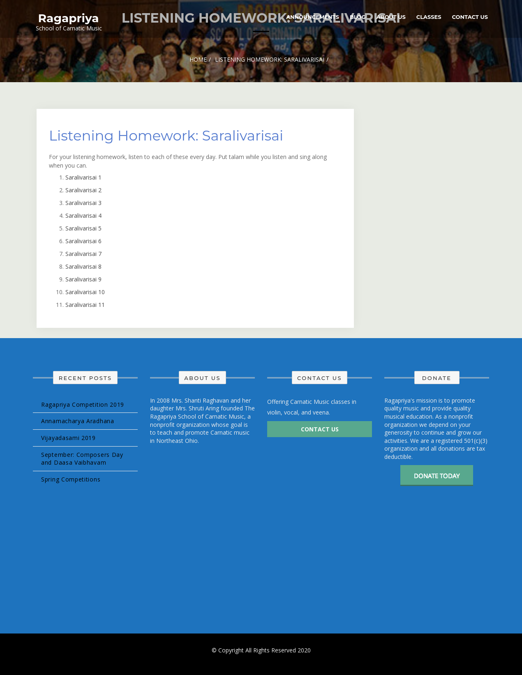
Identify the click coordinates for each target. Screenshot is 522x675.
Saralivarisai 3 (83, 203)
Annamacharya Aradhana (77, 421)
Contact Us (470, 17)
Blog (358, 17)
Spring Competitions (70, 479)
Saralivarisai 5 (83, 228)
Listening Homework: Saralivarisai (166, 135)
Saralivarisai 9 (83, 279)
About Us (391, 17)
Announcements (312, 17)
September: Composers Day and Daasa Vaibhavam (82, 459)
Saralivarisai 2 (83, 190)
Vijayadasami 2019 (68, 438)
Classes (428, 17)
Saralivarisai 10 (85, 292)
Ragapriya (68, 18)
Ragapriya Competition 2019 (82, 404)
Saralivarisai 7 (83, 254)
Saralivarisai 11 (85, 305)
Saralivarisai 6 (83, 241)
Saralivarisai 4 (83, 215)
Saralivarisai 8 (83, 266)
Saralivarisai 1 (83, 177)
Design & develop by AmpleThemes (261, 658)
